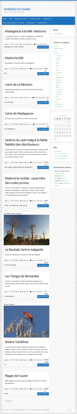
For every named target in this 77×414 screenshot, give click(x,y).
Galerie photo (30, 23)
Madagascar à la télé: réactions (25, 31)
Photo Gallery (58, 33)
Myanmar (58, 82)
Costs (11, 19)
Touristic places (59, 104)
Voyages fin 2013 (34, 19)
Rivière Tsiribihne (16, 342)
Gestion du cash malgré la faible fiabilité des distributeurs (26, 142)
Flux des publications (61, 153)
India (57, 65)
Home (5, 19)
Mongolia (58, 80)
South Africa (59, 89)
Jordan (58, 70)
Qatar (57, 87)
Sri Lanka (59, 92)
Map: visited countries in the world (13, 23)
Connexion (58, 151)
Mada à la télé (14, 58)
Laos (57, 75)
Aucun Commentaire (41, 44)
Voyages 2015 (46, 19)
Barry (56, 178)
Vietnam (58, 99)
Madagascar (29, 44)
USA (57, 97)
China (57, 60)
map (30, 97)
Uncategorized (59, 106)
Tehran (62, 176)
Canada (58, 58)
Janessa (57, 183)
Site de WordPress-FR (61, 158)
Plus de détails (43, 47)
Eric (8, 44)
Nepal (57, 85)
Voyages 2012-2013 (21, 19)
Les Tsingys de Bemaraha (22, 276)
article (23, 44)
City (56, 51)
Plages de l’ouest (16, 376)
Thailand (58, 94)
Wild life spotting (59, 173)
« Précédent (8, 401)
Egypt (57, 63)
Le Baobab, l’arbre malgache (24, 249)
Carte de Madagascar (19, 113)
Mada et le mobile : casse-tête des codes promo (25, 180)
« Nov (55, 139)
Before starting (59, 48)
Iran (57, 68)
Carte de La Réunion (18, 84)
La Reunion (25, 97)
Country (57, 53)
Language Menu (42, 23)
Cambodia (59, 56)
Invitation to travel (17, 9)
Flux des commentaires (61, 156)
